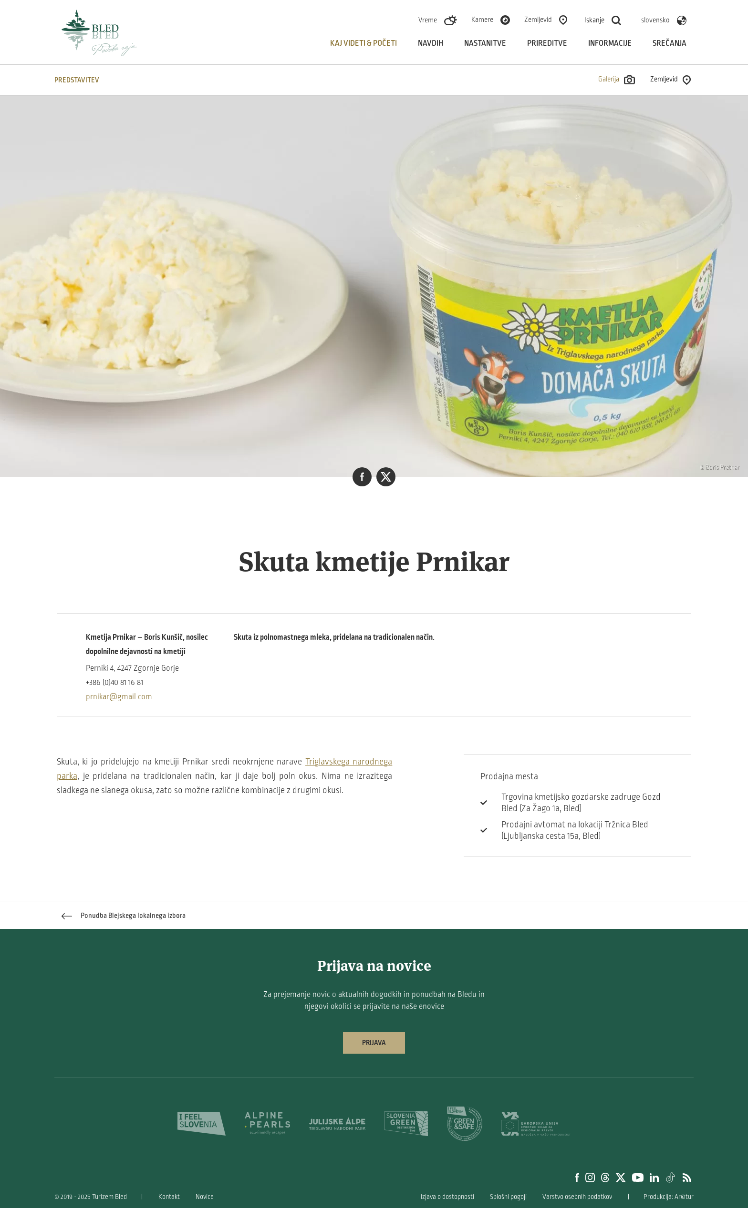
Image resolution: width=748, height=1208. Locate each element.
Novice (205, 1196)
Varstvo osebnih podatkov (577, 1196)
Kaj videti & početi (363, 43)
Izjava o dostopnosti (447, 1196)
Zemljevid (538, 19)
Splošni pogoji (508, 1196)
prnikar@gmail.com (119, 697)
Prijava (374, 1043)
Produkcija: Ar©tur (669, 1196)
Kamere (482, 19)
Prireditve (547, 43)
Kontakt (169, 1196)
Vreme (427, 20)
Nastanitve (485, 43)
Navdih (430, 43)
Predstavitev (76, 80)
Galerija (616, 79)
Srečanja (669, 43)
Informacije (610, 43)
